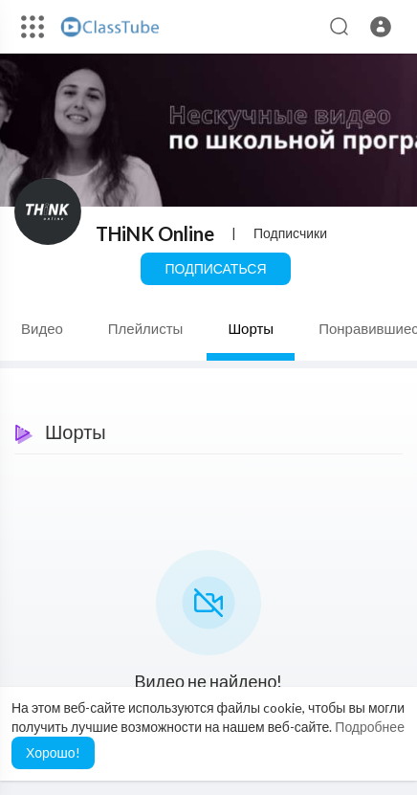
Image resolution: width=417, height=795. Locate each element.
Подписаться (215, 268)
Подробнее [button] (370, 726)
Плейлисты (146, 328)
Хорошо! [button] (53, 752)
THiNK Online (155, 233)
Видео (42, 328)
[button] (381, 27)
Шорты (251, 328)
